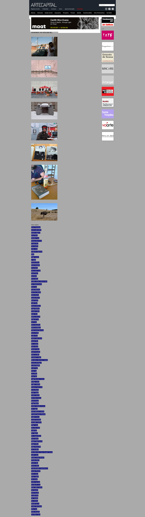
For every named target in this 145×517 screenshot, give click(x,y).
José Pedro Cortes (35, 514)
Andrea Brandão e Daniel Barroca (39, 468)
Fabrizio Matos (35, 465)
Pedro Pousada (35, 493)
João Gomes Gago (35, 270)
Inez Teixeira (34, 501)
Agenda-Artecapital (69, 9)
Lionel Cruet (34, 368)
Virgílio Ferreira (35, 417)
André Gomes (34, 455)
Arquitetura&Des (87, 12)
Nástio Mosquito (35, 511)
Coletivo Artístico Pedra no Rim (39, 281)
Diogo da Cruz (35, 319)
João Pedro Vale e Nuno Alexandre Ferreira (41, 452)
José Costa (34, 322)
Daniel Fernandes (35, 352)
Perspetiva (66, 12)
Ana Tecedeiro (34, 449)
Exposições (58, 12)
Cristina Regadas (35, 365)
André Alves (34, 335)
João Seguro (34, 409)
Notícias (33, 12)
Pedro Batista (34, 278)
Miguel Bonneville (35, 446)
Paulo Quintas (34, 438)
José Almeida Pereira (36, 284)
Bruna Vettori (34, 300)
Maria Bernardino (35, 325)
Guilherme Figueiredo (36, 251)
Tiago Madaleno (35, 308)
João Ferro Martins (36, 292)
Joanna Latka (34, 463)
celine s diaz (34, 249)
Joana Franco (34, 273)
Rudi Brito (34, 276)
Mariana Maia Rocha (36, 241)
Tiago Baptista (34, 403)
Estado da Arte (49, 12)
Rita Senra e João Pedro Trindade (39, 360)
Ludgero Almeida (35, 384)
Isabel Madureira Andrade (37, 411)
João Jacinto (34, 479)
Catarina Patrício (35, 297)
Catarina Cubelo (35, 311)
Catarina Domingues (36, 362)
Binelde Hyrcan (35, 503)
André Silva (34, 303)
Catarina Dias (34, 243)
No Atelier (109, 12)
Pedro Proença (34, 400)
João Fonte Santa (35, 427)
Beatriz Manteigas (35, 227)
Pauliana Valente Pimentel (37, 457)
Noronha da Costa (35, 484)
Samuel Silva (34, 341)
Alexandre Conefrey (36, 422)
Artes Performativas (99, 12)
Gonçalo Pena (34, 495)
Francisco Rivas (35, 262)
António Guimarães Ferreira (38, 406)
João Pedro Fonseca (36, 398)
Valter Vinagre (34, 392)
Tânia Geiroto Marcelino (37, 330)
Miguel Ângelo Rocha (36, 441)
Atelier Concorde (35, 482)
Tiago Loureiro (35, 257)
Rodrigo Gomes (35, 381)
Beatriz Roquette (35, 265)
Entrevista (40, 12)
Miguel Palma (34, 444)
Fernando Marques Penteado (38, 414)
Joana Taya (34, 376)
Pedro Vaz (33, 371)
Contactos (53, 9)
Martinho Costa (35, 238)
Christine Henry (35, 460)
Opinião (79, 12)
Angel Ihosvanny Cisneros (37, 379)
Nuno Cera (34, 287)
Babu (32, 254)
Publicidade (45, 9)
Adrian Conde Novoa (36, 338)
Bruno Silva (34, 314)
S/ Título (33, 260)
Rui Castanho (34, 343)
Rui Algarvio (34, 433)
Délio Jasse (34, 509)
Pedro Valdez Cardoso (36, 487)
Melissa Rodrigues (35, 327)
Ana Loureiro (34, 246)
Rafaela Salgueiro (35, 232)
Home (60, 9)
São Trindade (34, 498)
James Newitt (34, 346)
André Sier (34, 430)
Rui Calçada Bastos (36, 436)
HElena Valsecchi (35, 316)
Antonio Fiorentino (36, 419)
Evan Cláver (34, 235)
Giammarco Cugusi (36, 357)
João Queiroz (34, 490)
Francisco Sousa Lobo (36, 387)
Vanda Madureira (35, 289)
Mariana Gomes (35, 349)
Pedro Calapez (34, 476)
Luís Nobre (34, 373)
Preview (73, 12)
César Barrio (34, 268)
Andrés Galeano (35, 395)
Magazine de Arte (35, 9)
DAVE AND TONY (36, 230)
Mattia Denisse (35, 295)
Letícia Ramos (34, 390)
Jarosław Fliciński (35, 471)
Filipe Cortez (34, 425)
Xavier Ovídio (34, 333)
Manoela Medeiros (35, 306)
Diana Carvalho (35, 354)
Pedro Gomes (34, 474)
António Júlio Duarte (36, 506)
